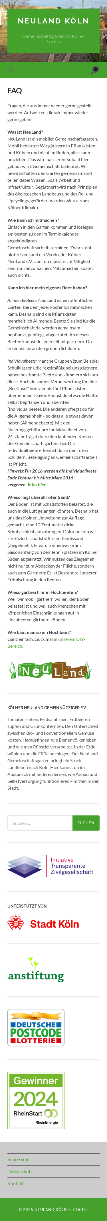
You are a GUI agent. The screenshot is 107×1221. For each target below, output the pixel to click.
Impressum (18, 1159)
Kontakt (15, 1183)
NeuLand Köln (54, 20)
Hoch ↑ (80, 1209)
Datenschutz (20, 1171)
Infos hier (36, 484)
